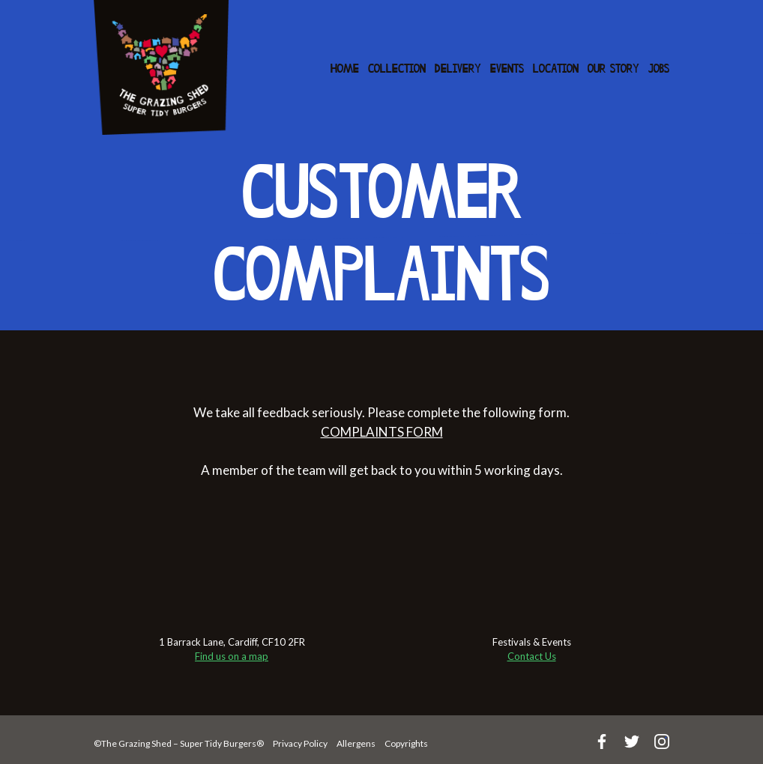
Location (556, 69)
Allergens (356, 743)
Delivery (458, 69)
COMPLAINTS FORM (382, 432)
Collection (397, 69)
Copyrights (406, 743)
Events (507, 69)
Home (345, 69)
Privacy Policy (300, 743)
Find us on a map (231, 656)
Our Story (613, 69)
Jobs (658, 69)
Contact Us (531, 656)
